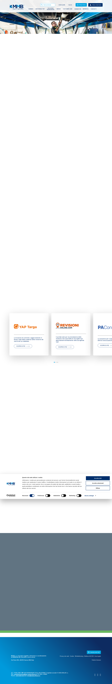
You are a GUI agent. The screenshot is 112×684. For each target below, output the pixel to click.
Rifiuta (98, 673)
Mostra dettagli (89, 680)
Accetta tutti (98, 663)
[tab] (54, 362)
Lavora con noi (94, 652)
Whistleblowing (79, 656)
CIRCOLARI (62, 5)
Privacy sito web (64, 656)
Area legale (97, 656)
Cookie (72, 656)
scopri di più (23, 346)
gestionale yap (40, 9)
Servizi (59, 9)
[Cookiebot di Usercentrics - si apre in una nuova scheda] (11, 680)
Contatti (93, 9)
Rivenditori (78, 9)
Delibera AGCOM (89, 656)
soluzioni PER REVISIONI (50, 9)
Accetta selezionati (98, 668)
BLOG (70, 5)
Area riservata (95, 5)
